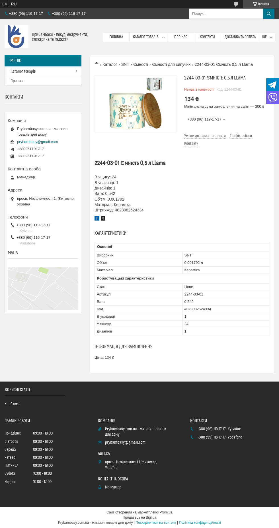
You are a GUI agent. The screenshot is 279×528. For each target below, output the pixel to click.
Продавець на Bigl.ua (139, 517)
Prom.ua (166, 512)
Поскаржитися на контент (156, 523)
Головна (116, 37)
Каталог (109, 64)
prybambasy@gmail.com (37, 142)
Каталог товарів (146, 37)
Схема (15, 404)
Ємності (140, 64)
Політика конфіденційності (200, 523)
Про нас (180, 37)
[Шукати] (268, 14)
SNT (125, 64)
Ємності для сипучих (171, 64)
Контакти (207, 37)
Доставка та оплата (240, 37)
